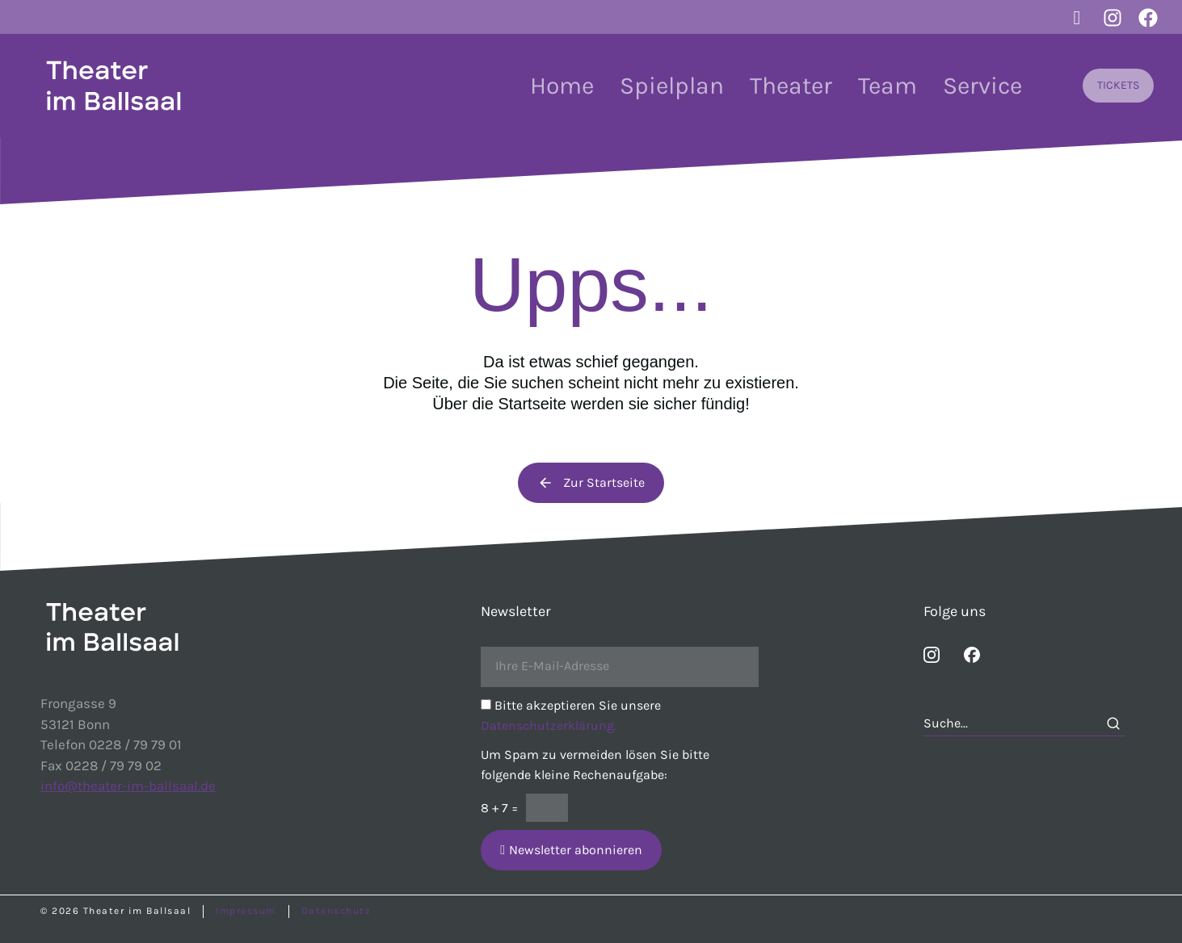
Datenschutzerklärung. (548, 725)
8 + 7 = (499, 807)
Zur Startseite (591, 483)
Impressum (246, 910)
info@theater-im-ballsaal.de (128, 785)
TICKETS (1118, 85)
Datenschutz (336, 910)
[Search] (1113, 723)
